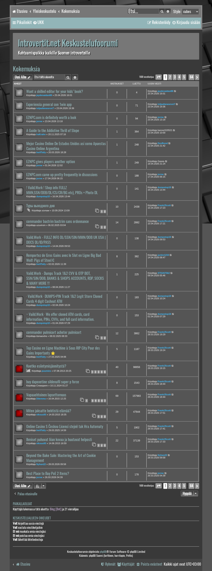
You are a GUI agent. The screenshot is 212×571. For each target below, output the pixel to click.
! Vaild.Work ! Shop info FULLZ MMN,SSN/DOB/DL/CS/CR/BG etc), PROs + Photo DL (62, 190)
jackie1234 (163, 255)
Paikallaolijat (22, 504)
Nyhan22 (41, 464)
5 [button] (184, 77)
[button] (158, 77)
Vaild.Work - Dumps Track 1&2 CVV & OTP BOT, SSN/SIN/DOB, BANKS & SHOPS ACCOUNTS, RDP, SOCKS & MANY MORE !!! (65, 278)
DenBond (163, 143)
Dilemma (41, 398)
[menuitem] (38, 22)
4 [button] (179, 77)
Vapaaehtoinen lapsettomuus (46, 394)
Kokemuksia (26, 69)
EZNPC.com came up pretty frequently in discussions (62, 174)
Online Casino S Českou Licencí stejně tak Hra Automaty (64, 426)
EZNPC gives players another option (50, 161)
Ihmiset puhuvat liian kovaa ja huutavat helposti (59, 439)
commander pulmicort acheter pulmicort (53, 332)
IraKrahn (41, 134)
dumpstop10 (43, 196)
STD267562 (164, 273)
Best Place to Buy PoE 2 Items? (47, 473)
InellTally (41, 152)
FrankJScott (164, 205)
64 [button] (191, 77)
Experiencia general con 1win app (49, 104)
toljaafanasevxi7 (45, 108)
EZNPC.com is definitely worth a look (51, 117)
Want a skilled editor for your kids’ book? (54, 91)
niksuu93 (41, 414)
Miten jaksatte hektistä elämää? (48, 410)
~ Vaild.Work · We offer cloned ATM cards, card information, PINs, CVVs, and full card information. (60, 317)
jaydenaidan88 (44, 95)
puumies (46, 371)
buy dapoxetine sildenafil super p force (52, 381)
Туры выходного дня (40, 205)
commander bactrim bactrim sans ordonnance (57, 221)
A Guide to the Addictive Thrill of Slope (52, 130)
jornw (39, 121)
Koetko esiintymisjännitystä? (46, 366)
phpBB (103, 552)
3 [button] (174, 77)
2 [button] (170, 77)
